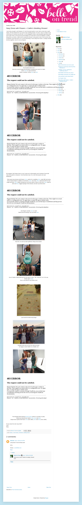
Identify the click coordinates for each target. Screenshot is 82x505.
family (11, 432)
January (60, 92)
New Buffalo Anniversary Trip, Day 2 (65, 72)
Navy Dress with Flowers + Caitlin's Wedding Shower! (65, 80)
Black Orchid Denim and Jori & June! (66, 64)
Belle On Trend (17, 455)
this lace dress (28, 416)
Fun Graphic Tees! (62, 78)
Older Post (48, 487)
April (60, 87)
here (26, 70)
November (61, 56)
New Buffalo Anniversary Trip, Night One (66, 74)
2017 (58, 50)
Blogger (46, 498)
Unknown (12, 440)
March (60, 89)
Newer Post (9, 487)
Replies (13, 452)
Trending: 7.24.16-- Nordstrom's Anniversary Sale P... (65, 70)
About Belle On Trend (61, 31)
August (60, 61)
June (60, 83)
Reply (11, 449)
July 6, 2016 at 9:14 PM (20, 440)
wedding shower (27, 432)
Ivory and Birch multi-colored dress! (65, 76)
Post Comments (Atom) (17, 489)
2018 (58, 48)
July (60, 63)
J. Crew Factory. (16, 432)
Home (29, 487)
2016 (58, 52)
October (60, 57)
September (61, 59)
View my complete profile (66, 39)
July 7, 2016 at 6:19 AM (28, 455)
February (61, 90)
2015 (58, 95)
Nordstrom (21, 432)
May (60, 85)
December (61, 54)
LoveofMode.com (17, 447)
